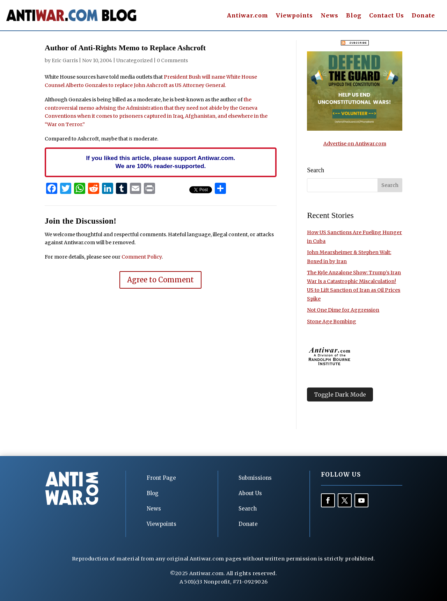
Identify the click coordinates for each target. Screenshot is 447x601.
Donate (423, 16)
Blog (353, 16)
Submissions (255, 478)
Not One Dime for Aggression (343, 310)
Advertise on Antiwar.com (354, 143)
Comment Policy (142, 257)
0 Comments (172, 60)
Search (248, 508)
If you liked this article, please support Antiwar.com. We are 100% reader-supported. (160, 162)
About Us (250, 493)
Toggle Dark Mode (340, 394)
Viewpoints (294, 16)
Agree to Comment (160, 279)
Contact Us (386, 16)
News (329, 16)
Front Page (161, 478)
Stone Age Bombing (331, 321)
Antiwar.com (247, 16)
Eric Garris (65, 60)
